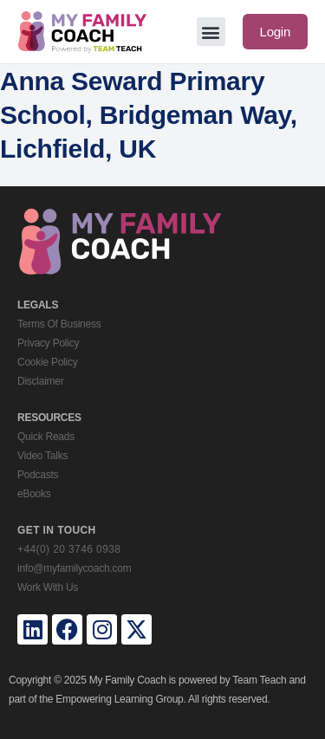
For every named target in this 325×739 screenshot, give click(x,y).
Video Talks (42, 456)
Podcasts (37, 475)
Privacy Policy (48, 343)
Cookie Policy (47, 362)
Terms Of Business (59, 324)
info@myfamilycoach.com (74, 568)
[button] (211, 31)
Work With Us (47, 587)
